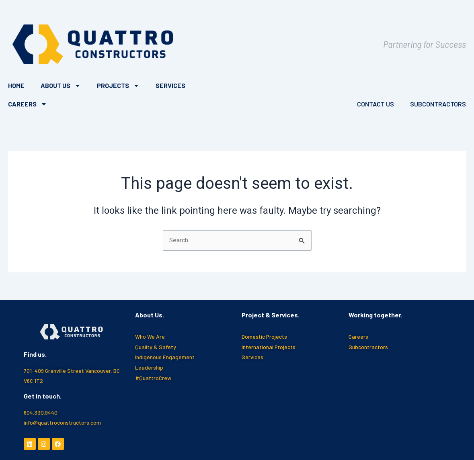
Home (16, 85)
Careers (27, 104)
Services (170, 85)
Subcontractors (438, 104)
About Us (61, 85)
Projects (118, 85)
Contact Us (375, 104)
